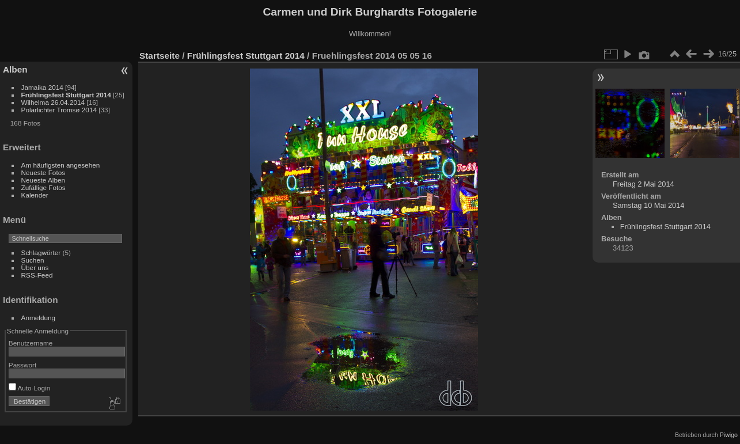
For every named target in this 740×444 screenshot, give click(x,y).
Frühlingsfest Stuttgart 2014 (66, 94)
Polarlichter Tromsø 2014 (59, 109)
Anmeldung (38, 317)
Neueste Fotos (43, 172)
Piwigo (729, 434)
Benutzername (31, 343)
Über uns (35, 267)
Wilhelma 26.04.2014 (53, 102)
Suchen (32, 260)
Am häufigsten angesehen (60, 165)
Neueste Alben (43, 180)
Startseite (159, 55)
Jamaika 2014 (42, 87)
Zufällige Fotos (43, 187)
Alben (15, 69)
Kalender (34, 195)
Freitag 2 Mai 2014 (643, 184)
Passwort (22, 365)
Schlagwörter (41, 252)
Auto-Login (30, 388)
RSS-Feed (37, 275)
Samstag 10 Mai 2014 (649, 205)
